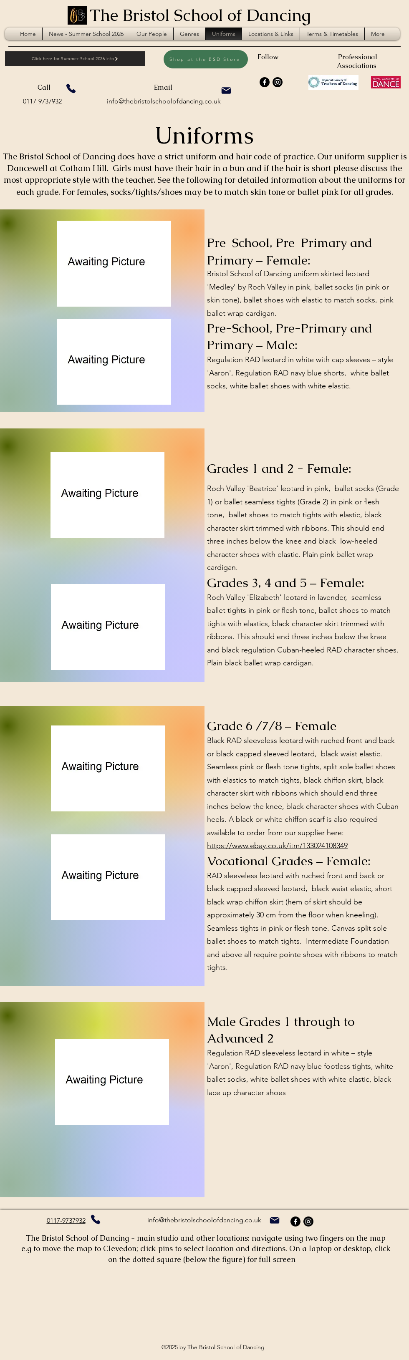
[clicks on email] (226, 90)
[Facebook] (265, 82)
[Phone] (71, 88)
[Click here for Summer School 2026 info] (75, 58)
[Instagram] (278, 82)
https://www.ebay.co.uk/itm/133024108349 (277, 845)
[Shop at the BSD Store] (206, 59)
